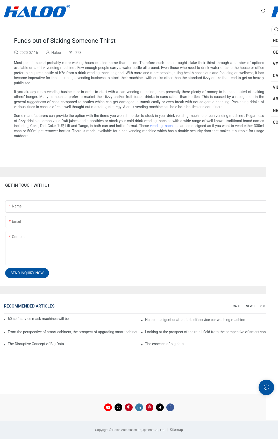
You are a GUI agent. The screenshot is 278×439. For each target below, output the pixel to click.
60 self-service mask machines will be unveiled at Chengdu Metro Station (39, 319)
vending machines (164, 126)
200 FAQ (266, 306)
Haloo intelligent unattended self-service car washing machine (195, 320)
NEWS (250, 306)
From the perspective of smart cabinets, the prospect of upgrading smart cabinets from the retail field (72, 332)
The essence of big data (164, 344)
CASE (236, 306)
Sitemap (176, 430)
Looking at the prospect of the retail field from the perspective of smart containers (209, 332)
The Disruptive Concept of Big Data (36, 344)
